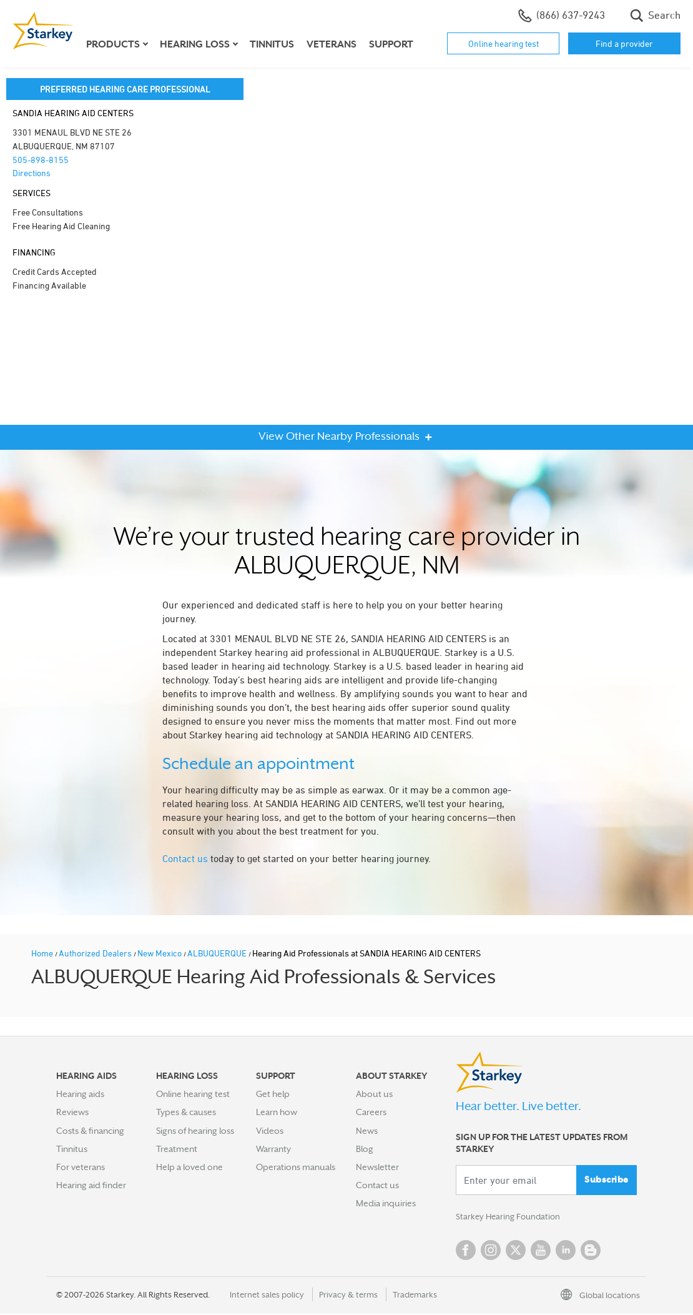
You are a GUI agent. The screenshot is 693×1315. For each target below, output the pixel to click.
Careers (371, 1112)
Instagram (491, 1251)
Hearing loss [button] (195, 44)
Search (655, 15)
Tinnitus (272, 44)
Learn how (276, 1112)
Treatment (176, 1149)
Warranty (273, 1149)
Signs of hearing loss (195, 1131)
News (367, 1131)
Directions (31, 172)
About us (374, 1094)
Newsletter (377, 1167)
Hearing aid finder (91, 1185)
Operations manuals (295, 1167)
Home (43, 953)
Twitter (516, 1251)
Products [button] (113, 44)
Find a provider (624, 43)
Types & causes (186, 1112)
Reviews (72, 1112)
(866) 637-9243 (561, 15)
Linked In (566, 1251)
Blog (364, 1149)
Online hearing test (503, 43)
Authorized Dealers (96, 953)
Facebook (466, 1251)
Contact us (185, 858)
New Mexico (160, 953)
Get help (273, 1094)
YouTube (541, 1251)
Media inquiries (386, 1203)
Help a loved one (189, 1167)
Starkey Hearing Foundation (510, 1218)
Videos (269, 1131)
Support (391, 44)
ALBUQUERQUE (217, 953)
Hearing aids (80, 1094)
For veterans (80, 1167)
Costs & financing (90, 1131)
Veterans (331, 44)
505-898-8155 (40, 159)
